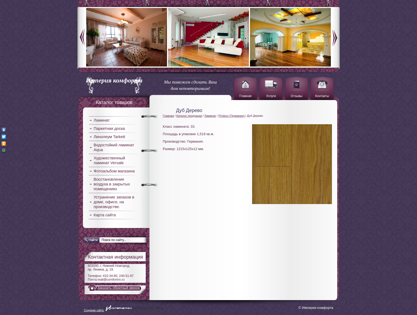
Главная (168, 115)
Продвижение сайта (148, 308)
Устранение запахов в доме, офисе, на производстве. (114, 202)
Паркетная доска (109, 128)
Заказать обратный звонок (118, 288)
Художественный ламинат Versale (109, 160)
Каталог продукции (189, 115)
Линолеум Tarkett (109, 136)
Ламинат (102, 120)
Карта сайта (105, 215)
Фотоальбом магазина (114, 171)
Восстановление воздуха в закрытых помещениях (112, 184)
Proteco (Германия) (232, 115)
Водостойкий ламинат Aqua (114, 147)
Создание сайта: (94, 310)
